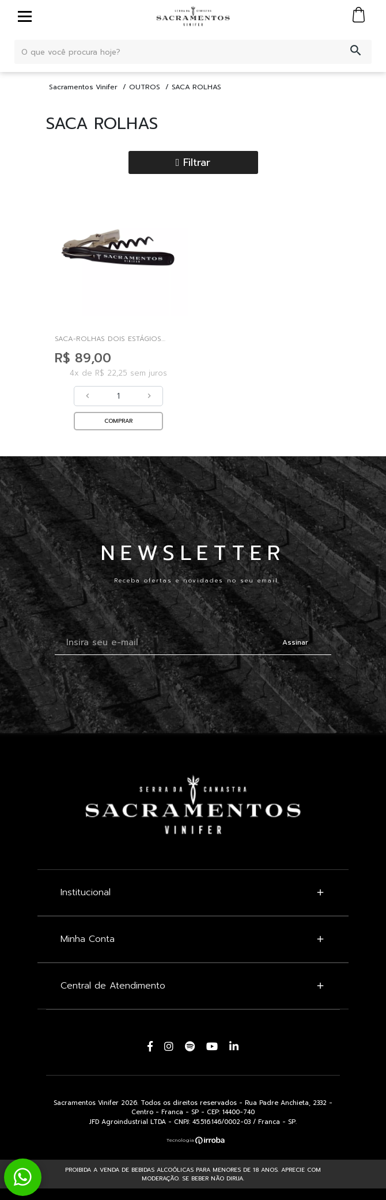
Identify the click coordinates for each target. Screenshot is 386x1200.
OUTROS (144, 87)
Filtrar (193, 162)
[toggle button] (25, 16)
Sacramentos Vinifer (83, 87)
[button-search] (356, 52)
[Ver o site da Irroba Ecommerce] (193, 1140)
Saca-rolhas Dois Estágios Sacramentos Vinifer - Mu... (108, 339)
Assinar (295, 642)
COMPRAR (118, 421)
